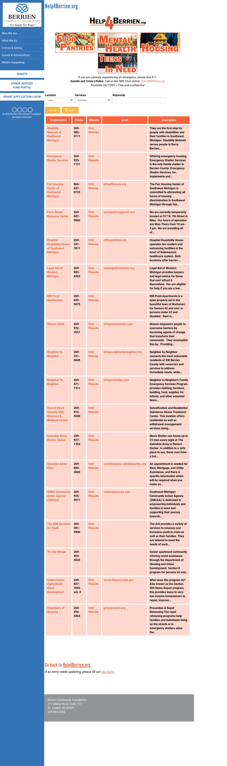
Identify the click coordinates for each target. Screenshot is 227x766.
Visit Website (95, 130)
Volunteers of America (58, 654)
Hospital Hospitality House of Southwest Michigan (57, 260)
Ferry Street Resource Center (60, 222)
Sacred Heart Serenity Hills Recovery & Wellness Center (60, 442)
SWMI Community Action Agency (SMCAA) (59, 534)
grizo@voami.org (116, 652)
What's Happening (22, 62)
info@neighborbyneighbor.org (124, 372)
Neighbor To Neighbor (58, 406)
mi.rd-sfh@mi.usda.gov (120, 620)
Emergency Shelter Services (60, 158)
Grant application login (22, 97)
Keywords (122, 95)
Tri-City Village (59, 588)
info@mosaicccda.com (119, 340)
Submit (55, 110)
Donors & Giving (22, 48)
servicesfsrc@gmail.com (121, 220)
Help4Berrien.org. (80, 709)
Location (53, 95)
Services (83, 95)
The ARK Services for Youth (58, 564)
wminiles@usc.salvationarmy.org (126, 496)
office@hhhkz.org (116, 252)
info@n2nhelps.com (118, 404)
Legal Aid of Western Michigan (58, 284)
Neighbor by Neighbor (58, 374)
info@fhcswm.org (116, 188)
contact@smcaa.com (118, 528)
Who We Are (22, 33)
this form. (111, 716)
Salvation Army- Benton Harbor (60, 470)
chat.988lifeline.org (153, 81)
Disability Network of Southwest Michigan (57, 134)
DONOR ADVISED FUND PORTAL (22, 85)
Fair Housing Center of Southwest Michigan (58, 194)
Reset (73, 110)
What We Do (22, 40)
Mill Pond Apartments (57, 314)
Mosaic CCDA (58, 340)
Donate (22, 74)
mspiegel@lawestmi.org (120, 280)
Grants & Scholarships (22, 55)
